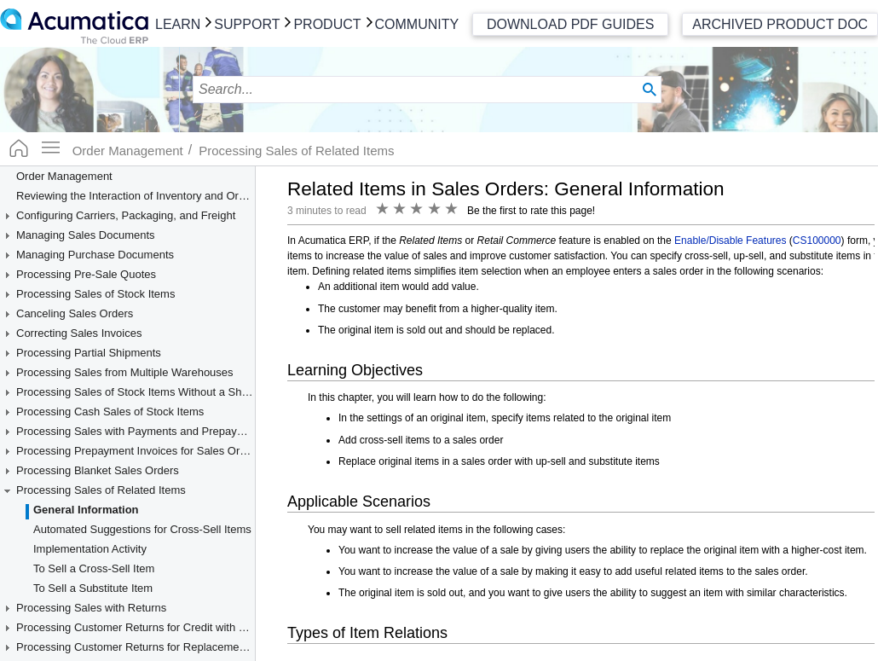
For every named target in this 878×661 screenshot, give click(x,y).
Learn (177, 24)
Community (417, 24)
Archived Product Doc (780, 24)
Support (247, 24)
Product (327, 24)
